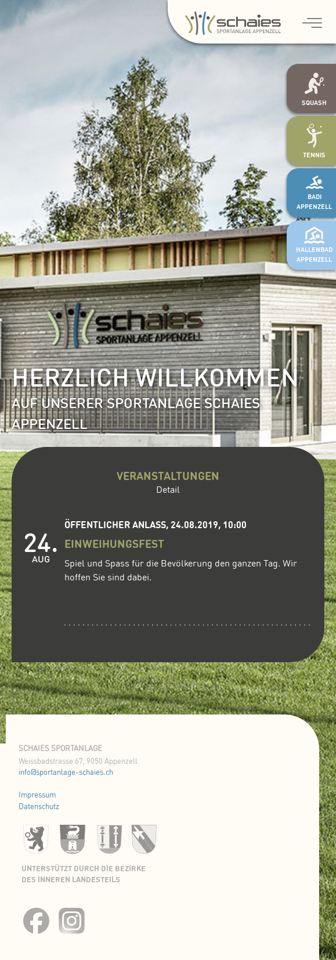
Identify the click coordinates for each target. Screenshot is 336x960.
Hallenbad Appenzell (314, 247)
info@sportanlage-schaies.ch (66, 773)
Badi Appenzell (314, 194)
